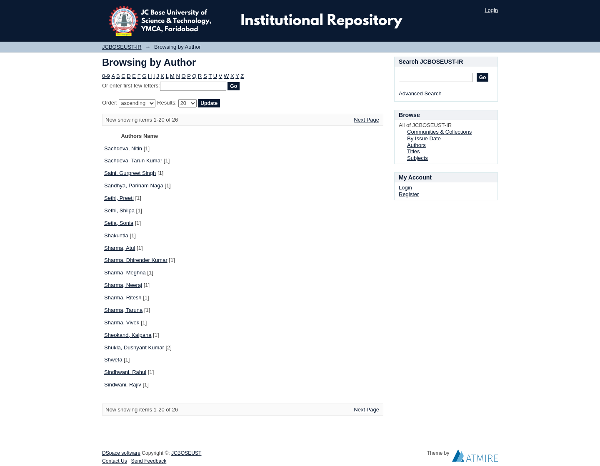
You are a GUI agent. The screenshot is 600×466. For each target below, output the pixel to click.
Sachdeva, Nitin (123, 148)
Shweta (113, 359)
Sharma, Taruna (123, 310)
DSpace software (121, 453)
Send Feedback (149, 461)
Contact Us (114, 461)
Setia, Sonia (118, 223)
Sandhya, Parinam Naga (133, 185)
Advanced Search (420, 93)
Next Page (366, 120)
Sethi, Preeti (119, 198)
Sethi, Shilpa (119, 210)
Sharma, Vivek (121, 322)
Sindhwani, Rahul (125, 372)
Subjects (417, 158)
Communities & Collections (439, 132)
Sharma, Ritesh (123, 297)
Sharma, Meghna (125, 272)
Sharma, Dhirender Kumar (136, 260)
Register (409, 194)
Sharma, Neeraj (123, 285)
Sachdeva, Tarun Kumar (133, 160)
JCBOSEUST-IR (122, 47)
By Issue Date (424, 138)
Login (491, 10)
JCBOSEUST (186, 453)
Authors (416, 145)
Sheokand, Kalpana (127, 335)
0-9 (106, 76)
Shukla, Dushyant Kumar (134, 347)
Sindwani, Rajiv (122, 384)
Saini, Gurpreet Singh (130, 173)
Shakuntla (116, 235)
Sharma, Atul (119, 248)
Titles (413, 151)
